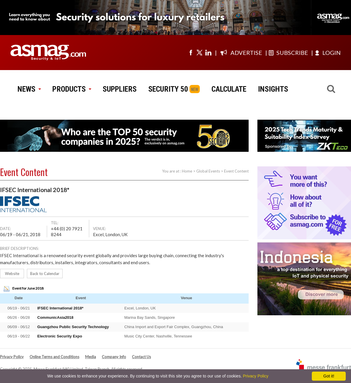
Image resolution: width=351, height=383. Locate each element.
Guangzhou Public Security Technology (73, 327)
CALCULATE (228, 89)
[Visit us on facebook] (191, 52)
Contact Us (141, 356)
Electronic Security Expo (59, 336)
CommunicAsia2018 (55, 317)
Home (187, 171)
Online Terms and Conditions (54, 356)
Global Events (208, 171)
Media (90, 356)
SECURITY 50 (168, 89)
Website (12, 273)
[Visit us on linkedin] (208, 52)
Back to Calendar (44, 273)
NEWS (29, 89)
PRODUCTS (71, 89)
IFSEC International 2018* (60, 308)
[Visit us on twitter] (199, 52)
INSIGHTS (273, 89)
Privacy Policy (12, 356)
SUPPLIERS (120, 89)
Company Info (114, 356)
